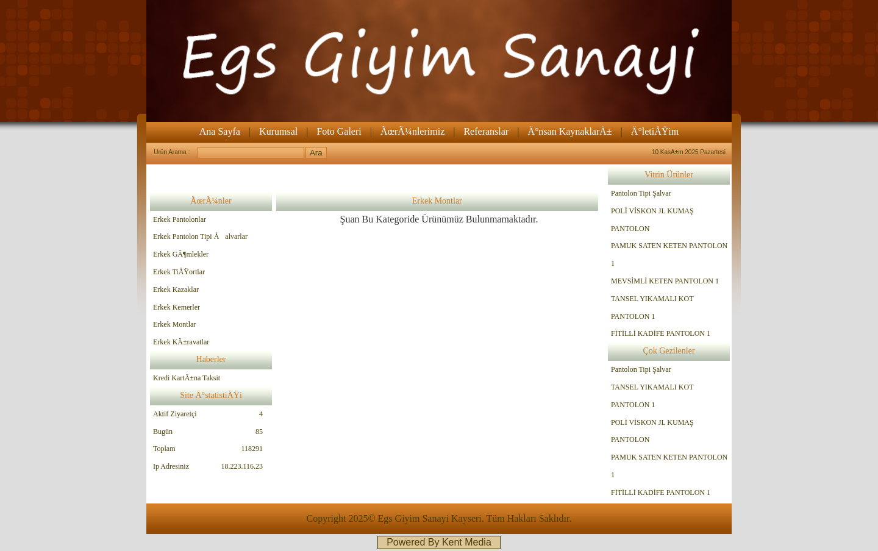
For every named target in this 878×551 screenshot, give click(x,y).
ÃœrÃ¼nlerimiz (412, 131)
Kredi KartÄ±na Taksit (186, 378)
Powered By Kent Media (439, 542)
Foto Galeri (338, 131)
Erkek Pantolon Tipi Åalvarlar (200, 236)
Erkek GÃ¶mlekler (181, 254)
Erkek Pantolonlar (179, 219)
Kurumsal (278, 131)
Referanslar (486, 131)
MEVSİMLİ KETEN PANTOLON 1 (665, 281)
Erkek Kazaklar (176, 289)
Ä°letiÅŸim (655, 131)
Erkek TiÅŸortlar (179, 272)
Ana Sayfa (219, 131)
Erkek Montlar (174, 324)
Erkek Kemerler (176, 307)
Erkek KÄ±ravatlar (181, 342)
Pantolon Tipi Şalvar (641, 193)
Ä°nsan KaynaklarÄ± (569, 131)
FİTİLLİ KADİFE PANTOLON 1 (660, 333)
